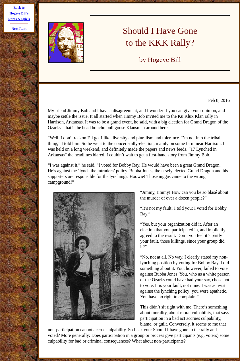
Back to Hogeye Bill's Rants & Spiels (19, 13)
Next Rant (19, 29)
